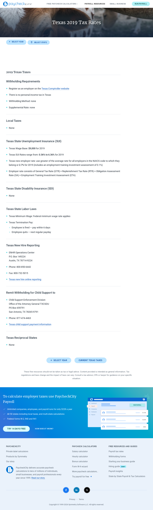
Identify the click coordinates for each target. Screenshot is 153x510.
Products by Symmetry (16, 456)
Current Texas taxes (90, 360)
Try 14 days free (16, 428)
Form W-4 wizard (80, 466)
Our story (10, 461)
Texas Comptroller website (55, 88)
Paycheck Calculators (59, 4)
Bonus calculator (80, 461)
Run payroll (138, 4)
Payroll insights (116, 471)
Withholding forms (117, 456)
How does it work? (44, 428)
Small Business (115, 4)
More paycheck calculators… (85, 471)
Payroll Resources (92, 4)
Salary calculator (80, 451)
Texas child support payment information (30, 323)
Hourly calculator (80, 456)
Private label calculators (17, 451)
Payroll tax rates (116, 451)
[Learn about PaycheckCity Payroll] (118, 412)
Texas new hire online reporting (25, 278)
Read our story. (38, 477)
